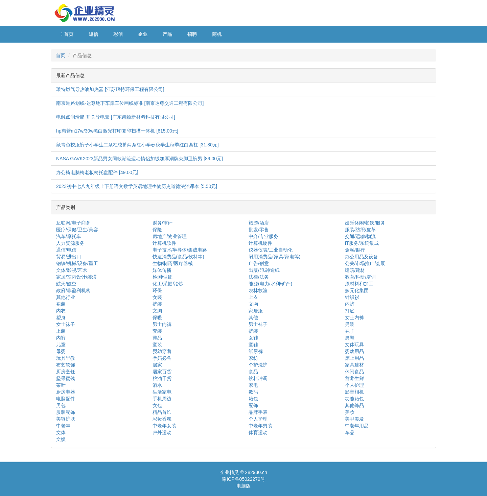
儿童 (61, 344)
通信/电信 (66, 250)
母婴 (61, 351)
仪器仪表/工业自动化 (271, 250)
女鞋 (253, 337)
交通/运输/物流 (360, 236)
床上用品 (354, 358)
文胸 (253, 304)
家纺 (253, 358)
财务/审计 (163, 223)
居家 (157, 365)
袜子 (349, 331)
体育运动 (258, 432)
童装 (157, 344)
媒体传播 (162, 270)
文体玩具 (354, 344)
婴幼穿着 (162, 351)
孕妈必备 (162, 358)
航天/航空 (66, 283)
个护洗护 (258, 365)
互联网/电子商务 (73, 223)
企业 (142, 34)
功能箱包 (354, 398)
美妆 (349, 412)
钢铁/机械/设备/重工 (77, 263)
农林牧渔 (258, 290)
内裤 (349, 304)
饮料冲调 (258, 378)
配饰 (253, 405)
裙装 (61, 304)
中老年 (63, 425)
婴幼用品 (354, 351)
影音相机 (354, 392)
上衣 (253, 297)
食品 (253, 371)
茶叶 (61, 385)
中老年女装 (164, 425)
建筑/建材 (355, 270)
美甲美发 (354, 419)
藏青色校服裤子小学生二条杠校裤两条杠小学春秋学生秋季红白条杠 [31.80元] (137, 144)
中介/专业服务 (263, 236)
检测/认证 (163, 277)
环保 (157, 290)
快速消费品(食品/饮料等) (178, 256)
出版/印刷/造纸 (264, 270)
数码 (253, 392)
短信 (93, 34)
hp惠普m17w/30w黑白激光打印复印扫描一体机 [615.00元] (117, 131)
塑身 (61, 317)
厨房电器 (65, 392)
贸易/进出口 (68, 256)
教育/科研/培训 (360, 277)
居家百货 (162, 371)
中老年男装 (260, 425)
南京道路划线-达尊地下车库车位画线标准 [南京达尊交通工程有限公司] (130, 103)
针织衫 (352, 297)
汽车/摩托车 (68, 236)
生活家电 (162, 392)
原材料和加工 (359, 283)
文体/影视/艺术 (71, 270)
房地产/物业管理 (170, 236)
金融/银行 (355, 250)
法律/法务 (259, 277)
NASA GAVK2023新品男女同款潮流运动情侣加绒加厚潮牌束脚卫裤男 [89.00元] (139, 158)
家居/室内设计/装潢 (76, 277)
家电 (253, 385)
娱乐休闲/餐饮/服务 (365, 223)
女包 (157, 405)
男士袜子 (258, 324)
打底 (349, 310)
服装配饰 (65, 412)
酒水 (157, 385)
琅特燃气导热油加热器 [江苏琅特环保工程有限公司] (110, 89)
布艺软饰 (65, 365)
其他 (253, 317)
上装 (61, 331)
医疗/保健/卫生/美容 (77, 229)
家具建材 (354, 365)
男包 (61, 405)
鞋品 (157, 337)
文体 (61, 432)
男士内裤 (162, 324)
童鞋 (253, 344)
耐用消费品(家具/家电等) (274, 256)
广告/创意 (259, 263)
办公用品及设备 (361, 256)
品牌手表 (258, 412)
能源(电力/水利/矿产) (270, 283)
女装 (157, 297)
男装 (349, 324)
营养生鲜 (354, 378)
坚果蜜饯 (65, 378)
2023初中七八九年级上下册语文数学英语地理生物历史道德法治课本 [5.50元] (136, 186)
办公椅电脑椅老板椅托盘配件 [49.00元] (97, 172)
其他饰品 (354, 405)
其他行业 (65, 297)
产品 (167, 34)
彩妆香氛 (162, 419)
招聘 (192, 34)
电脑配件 (65, 398)
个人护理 (354, 385)
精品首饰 (162, 412)
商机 (217, 34)
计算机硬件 (260, 243)
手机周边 (162, 398)
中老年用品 (357, 425)
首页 (67, 34)
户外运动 (162, 432)
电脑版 (243, 486)
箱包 (253, 398)
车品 (349, 432)
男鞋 (349, 337)
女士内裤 (354, 317)
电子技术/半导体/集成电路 (180, 250)
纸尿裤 (256, 351)
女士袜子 (65, 324)
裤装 (157, 304)
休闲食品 (354, 371)
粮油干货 (162, 378)
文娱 (61, 439)
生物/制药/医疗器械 (173, 263)
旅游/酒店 (259, 223)
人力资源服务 (70, 243)
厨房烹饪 (65, 371)
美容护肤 (65, 419)
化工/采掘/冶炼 (168, 283)
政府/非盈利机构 (73, 290)
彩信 (118, 34)
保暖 (157, 317)
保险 (157, 229)
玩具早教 (65, 358)
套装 (157, 331)
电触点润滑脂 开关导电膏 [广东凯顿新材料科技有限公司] (115, 117)
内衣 (61, 310)
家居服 (256, 310)
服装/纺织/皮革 (360, 229)
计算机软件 (164, 243)
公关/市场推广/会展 (365, 263)
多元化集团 (357, 290)
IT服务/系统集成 (362, 243)
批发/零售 (259, 229)
